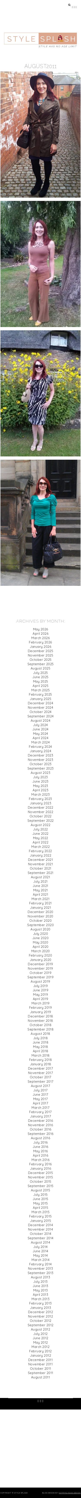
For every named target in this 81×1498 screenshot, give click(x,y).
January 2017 (40, 1116)
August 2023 (41, 773)
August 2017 (40, 1086)
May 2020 (40, 942)
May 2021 (40, 890)
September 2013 (41, 1273)
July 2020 (40, 934)
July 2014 (40, 1247)
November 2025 (40, 655)
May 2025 (40, 681)
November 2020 (40, 916)
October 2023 (41, 764)
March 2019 (41, 1003)
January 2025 (40, 699)
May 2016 (40, 1151)
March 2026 (40, 638)
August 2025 (41, 668)
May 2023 (40, 786)
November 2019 (40, 968)
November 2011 (40, 1364)
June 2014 (40, 1251)
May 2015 (40, 1203)
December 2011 (40, 1360)
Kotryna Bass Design (70, 1493)
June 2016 (40, 1147)
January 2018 (40, 1064)
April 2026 (40, 633)
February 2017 (40, 1112)
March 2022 (40, 847)
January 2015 (40, 1221)
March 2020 (40, 951)
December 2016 (40, 1121)
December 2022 (40, 807)
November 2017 (40, 1073)
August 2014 (40, 1242)
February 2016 (40, 1164)
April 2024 (40, 738)
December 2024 (40, 703)
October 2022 (41, 816)
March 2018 (41, 1055)
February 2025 (40, 694)
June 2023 (40, 781)
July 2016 (40, 1142)
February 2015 (40, 1216)
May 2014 (40, 1255)
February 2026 (40, 642)
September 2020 (40, 925)
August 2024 (41, 720)
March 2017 (40, 1108)
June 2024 (40, 729)
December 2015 (40, 1173)
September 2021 (41, 873)
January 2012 (40, 1355)
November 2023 (40, 760)
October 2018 (40, 1025)
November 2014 (40, 1229)
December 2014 (40, 1225)
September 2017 (41, 1081)
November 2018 (40, 1021)
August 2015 (40, 1190)
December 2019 (40, 964)
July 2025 (40, 673)
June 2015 (40, 1199)
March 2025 (40, 690)
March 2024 (40, 742)
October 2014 (40, 1234)
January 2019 (40, 1012)
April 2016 (40, 1155)
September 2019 (40, 977)
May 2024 (40, 733)
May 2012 (40, 1342)
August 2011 (40, 1377)
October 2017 (40, 1077)
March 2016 (40, 1160)
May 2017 (40, 1099)
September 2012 (41, 1325)
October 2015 (40, 1181)
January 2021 (40, 907)
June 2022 (40, 834)
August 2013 (40, 1277)
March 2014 (40, 1260)
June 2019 (41, 990)
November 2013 (40, 1268)
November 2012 (40, 1316)
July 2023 (40, 777)
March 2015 (40, 1212)
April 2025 (40, 686)
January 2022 (40, 855)
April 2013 (40, 1295)
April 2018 (40, 1051)
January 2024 (40, 751)
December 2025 (40, 651)
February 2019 (40, 1007)
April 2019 (40, 999)
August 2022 (41, 825)
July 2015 (40, 1194)
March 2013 (40, 1299)
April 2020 (41, 947)
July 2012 (40, 1334)
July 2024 (40, 725)
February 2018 (40, 1060)
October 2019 (40, 973)
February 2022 (40, 851)
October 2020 (40, 921)
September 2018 (40, 1029)
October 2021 (40, 868)
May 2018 (40, 1047)
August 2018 (40, 1034)
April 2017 (40, 1103)
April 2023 (40, 790)
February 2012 (40, 1351)
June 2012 (40, 1338)
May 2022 (40, 838)
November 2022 (40, 812)
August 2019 (40, 981)
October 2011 (40, 1368)
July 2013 (40, 1281)
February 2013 (40, 1303)
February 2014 (40, 1264)
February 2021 (40, 903)
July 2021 (40, 881)
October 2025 (41, 660)
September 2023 (40, 768)
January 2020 (40, 960)
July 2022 (40, 829)
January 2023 (40, 803)
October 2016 (40, 1129)
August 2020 (40, 929)
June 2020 (40, 938)
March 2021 (40, 899)
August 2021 (40, 877)
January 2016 (40, 1168)
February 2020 (40, 955)
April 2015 (40, 1208)
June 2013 (40, 1286)
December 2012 (40, 1312)
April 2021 (40, 894)
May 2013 (40, 1290)
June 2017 (40, 1094)
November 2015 (40, 1177)
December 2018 (40, 1016)
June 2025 (40, 677)
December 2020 (40, 912)
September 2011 (40, 1373)
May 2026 (40, 629)
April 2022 (40, 842)
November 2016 (40, 1125)
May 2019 (40, 994)
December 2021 (40, 860)
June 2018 (41, 1042)
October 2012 (40, 1321)
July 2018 (40, 1038)
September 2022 (40, 820)
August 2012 (40, 1329)
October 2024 (41, 712)
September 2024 (40, 716)
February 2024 (40, 747)
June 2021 (40, 886)
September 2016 (41, 1134)
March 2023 (40, 794)
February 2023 (40, 799)
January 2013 (40, 1308)
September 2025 (40, 664)
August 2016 (40, 1138)
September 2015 (41, 1186)
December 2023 (40, 755)
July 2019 (40, 986)
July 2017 (40, 1090)
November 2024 (40, 707)
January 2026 (40, 647)
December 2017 (40, 1068)
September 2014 (41, 1238)
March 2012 (40, 1347)
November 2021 (40, 864)
